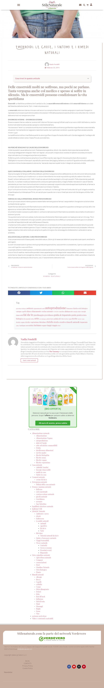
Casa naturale (37, 465)
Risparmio (44, 553)
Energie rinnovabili (43, 470)
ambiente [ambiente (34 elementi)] (30, 308)
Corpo (38, 587)
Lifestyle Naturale (38, 511)
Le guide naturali (42, 521)
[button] (18, 5)
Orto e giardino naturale (41, 555)
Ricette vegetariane (43, 462)
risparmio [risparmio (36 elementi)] (83, 322)
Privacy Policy (27, 666)
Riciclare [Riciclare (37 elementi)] (42, 322)
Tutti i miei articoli (29, 360)
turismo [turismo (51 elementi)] (37, 325)
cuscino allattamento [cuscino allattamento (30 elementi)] (66, 311)
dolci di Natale (41, 443)
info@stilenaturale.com (25, 649)
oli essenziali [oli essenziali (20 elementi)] (26, 319)
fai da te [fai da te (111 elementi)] (28, 315)
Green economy (46, 548)
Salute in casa (41, 475)
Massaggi (39, 606)
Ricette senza (41, 458)
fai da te (43, 528)
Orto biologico (41, 570)
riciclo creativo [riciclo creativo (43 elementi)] (60, 322)
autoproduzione (42, 441)
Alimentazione (41, 436)
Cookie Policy (28, 668)
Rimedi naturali (52, 276)
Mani (38, 604)
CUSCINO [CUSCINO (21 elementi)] (56, 311)
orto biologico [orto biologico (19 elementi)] (42, 319)
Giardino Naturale (42, 567)
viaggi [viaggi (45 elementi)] (48, 325)
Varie (42, 531)
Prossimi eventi (46, 550)
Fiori (38, 565)
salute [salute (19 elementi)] (17, 325)
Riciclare (39, 533)
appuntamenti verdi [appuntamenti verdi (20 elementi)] (39, 308)
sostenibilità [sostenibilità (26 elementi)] (29, 325)
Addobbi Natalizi (42, 467)
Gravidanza (40, 499)
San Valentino (41, 504)
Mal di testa (40, 601)
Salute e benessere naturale (46, 538)
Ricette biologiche (42, 455)
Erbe (38, 594)
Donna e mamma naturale (41, 487)
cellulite (39, 584)
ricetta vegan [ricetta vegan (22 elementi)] (67, 319)
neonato (39, 501)
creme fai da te (41, 480)
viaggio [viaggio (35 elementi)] (54, 325)
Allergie (39, 577)
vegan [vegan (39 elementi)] (44, 325)
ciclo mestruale (41, 492)
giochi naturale (41, 497)
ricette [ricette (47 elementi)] (74, 318)
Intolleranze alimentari (44, 450)
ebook (38, 516)
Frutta (38, 448)
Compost (39, 560)
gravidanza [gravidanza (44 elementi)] (48, 315)
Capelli (38, 582)
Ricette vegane (41, 460)
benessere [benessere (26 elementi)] (70, 308)
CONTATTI (27, 663)
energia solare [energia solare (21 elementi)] (77, 311)
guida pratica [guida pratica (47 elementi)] (77, 315)
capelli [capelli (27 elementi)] (24, 311)
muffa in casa (41, 472)
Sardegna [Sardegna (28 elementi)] (22, 325)
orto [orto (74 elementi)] (36, 318)
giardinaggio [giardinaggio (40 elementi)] (39, 315)
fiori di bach (40, 596)
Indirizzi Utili (37, 509)
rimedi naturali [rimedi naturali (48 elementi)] (72, 322)
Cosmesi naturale (38, 477)
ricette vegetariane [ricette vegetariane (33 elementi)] (32, 322)
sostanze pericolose (39, 616)
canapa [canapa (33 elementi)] (18, 311)
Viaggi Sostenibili (42, 540)
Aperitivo (43, 526)
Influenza (39, 599)
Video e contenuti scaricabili (42, 618)
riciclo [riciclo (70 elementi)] (50, 321)
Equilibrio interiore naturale (42, 506)
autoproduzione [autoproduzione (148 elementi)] (55, 308)
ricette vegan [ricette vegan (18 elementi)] (81, 319)
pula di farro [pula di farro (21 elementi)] (50, 319)
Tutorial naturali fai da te (49, 536)
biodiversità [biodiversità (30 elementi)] (77, 308)
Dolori (38, 592)
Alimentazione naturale (40, 433)
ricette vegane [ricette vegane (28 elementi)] (20, 322)
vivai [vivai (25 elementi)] (59, 325)
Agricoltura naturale (43, 557)
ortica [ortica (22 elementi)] (32, 319)
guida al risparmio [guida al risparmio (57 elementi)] (62, 315)
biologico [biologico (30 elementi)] (85, 308)
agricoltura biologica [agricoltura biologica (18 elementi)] (21, 308)
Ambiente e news (42, 514)
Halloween (40, 518)
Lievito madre (41, 453)
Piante (38, 572)
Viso (37, 614)
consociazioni (41, 562)
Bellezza (39, 489)
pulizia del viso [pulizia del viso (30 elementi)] (59, 319)
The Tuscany (54, 351)
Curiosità (43, 545)
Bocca (38, 579)
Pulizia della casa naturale (45, 484)
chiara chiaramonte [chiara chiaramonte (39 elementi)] (33, 311)
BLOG (27, 661)
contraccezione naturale (45, 494)
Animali (43, 523)
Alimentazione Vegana (44, 438)
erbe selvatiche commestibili (46, 445)
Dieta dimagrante (42, 589)
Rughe (38, 609)
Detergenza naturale (39, 482)
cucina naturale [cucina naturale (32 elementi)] (47, 311)
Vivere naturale (41, 543)
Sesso (38, 611)
